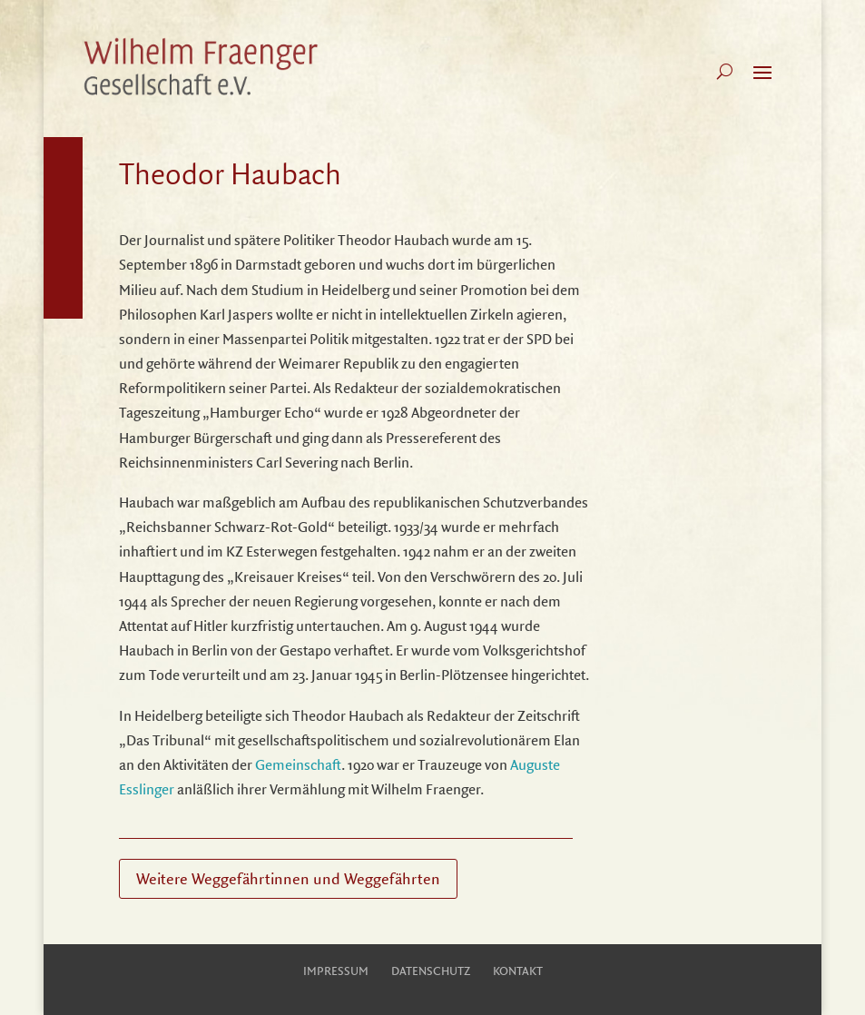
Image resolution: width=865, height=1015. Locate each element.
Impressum (336, 970)
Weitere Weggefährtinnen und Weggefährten (288, 878)
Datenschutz (430, 970)
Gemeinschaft (298, 764)
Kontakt (518, 970)
